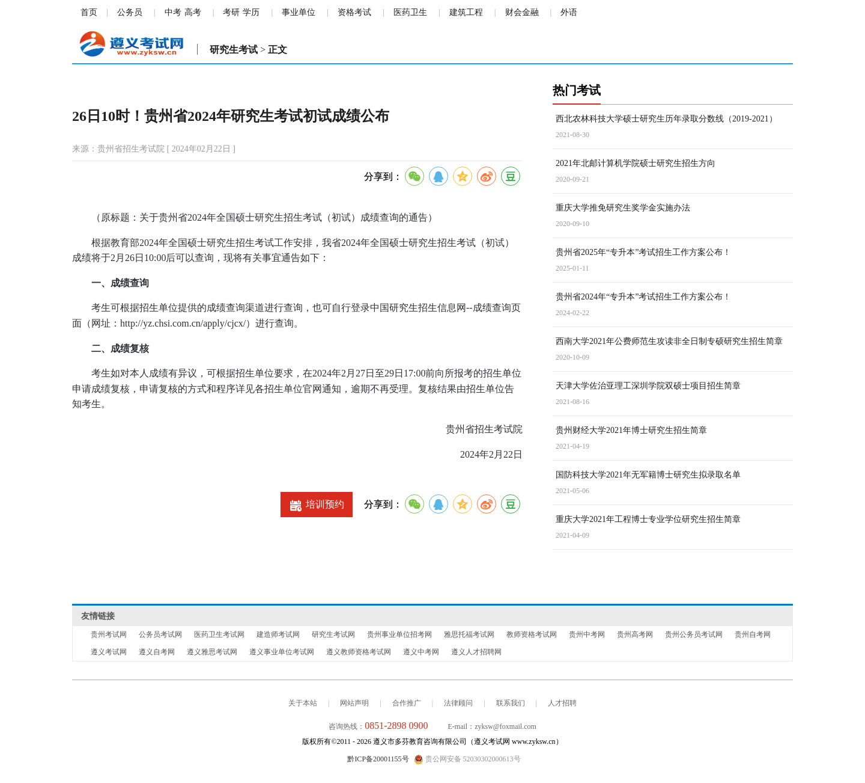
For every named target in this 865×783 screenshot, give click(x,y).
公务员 (129, 12)
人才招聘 (562, 703)
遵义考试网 (109, 652)
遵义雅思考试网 (212, 652)
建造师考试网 (278, 634)
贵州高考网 (635, 634)
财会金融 (522, 12)
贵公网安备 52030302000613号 (467, 759)
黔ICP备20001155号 (377, 759)
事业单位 (298, 12)
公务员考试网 (160, 634)
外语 (568, 12)
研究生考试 (234, 50)
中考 (173, 12)
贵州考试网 (109, 634)
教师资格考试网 (531, 634)
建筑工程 (466, 12)
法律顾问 (458, 703)
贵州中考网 (587, 634)
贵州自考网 (753, 634)
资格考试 (354, 12)
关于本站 (302, 703)
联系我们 (510, 703)
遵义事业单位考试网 (281, 652)
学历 (251, 12)
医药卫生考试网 (219, 634)
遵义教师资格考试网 (358, 652)
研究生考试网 (333, 634)
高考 (192, 12)
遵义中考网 (421, 652)
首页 (88, 12)
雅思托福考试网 (469, 634)
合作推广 (406, 703)
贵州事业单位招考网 (399, 634)
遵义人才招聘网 (476, 652)
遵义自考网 (157, 652)
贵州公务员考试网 (694, 634)
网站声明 (354, 703)
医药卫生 (410, 12)
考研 (231, 12)
